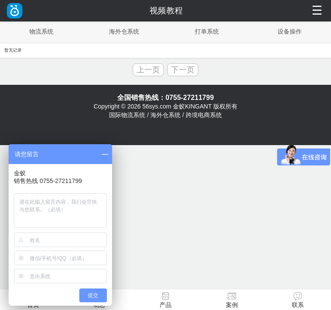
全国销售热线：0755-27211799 (165, 97)
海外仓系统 (124, 31)
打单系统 (207, 31)
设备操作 (290, 31)
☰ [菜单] (317, 10)
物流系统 (41, 31)
